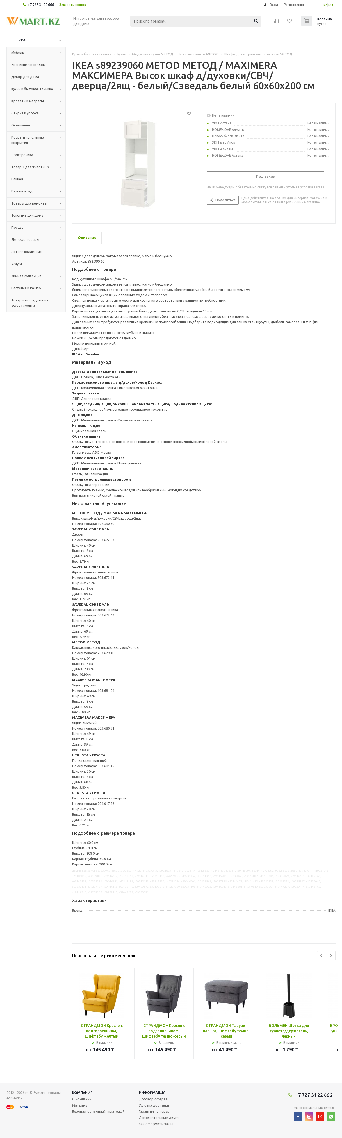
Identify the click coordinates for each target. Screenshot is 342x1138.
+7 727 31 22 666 (41, 4)
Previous (321, 955)
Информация (152, 1092)
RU (330, 5)
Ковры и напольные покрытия (27, 140)
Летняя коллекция (26, 251)
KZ (325, 5)
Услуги (16, 264)
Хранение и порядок (28, 64)
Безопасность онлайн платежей (98, 1111)
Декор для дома (25, 77)
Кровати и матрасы (27, 101)
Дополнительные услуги (159, 1117)
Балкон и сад (22, 191)
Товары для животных (30, 167)
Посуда (17, 227)
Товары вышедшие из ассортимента (29, 302)
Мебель (17, 52)
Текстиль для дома (27, 215)
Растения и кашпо (26, 288)
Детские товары (25, 239)
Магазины (80, 1105)
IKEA (21, 40)
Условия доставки (154, 1105)
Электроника (22, 155)
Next (330, 955)
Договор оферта (153, 1099)
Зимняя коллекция (26, 276)
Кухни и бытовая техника (32, 89)
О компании (81, 1099)
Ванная (17, 179)
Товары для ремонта (29, 203)
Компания (82, 1092)
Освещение (20, 125)
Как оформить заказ (156, 1124)
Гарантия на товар (154, 1111)
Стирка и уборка (25, 113)
